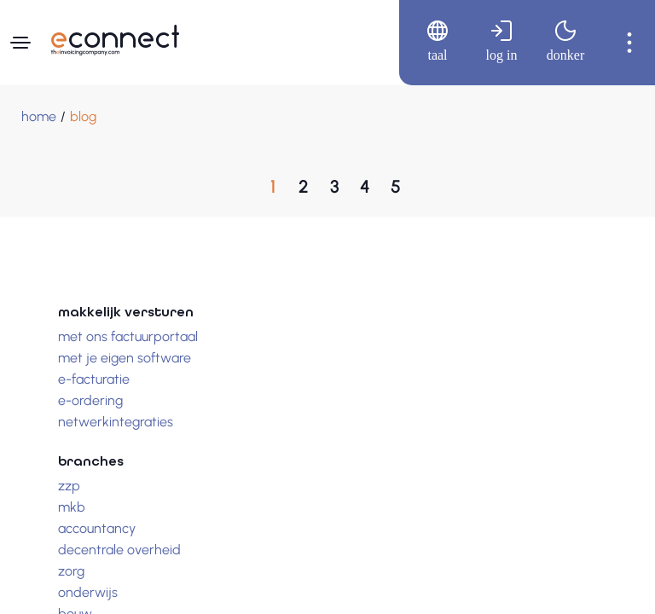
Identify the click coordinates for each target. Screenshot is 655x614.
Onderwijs (88, 592)
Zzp (69, 486)
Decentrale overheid (119, 550)
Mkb (71, 507)
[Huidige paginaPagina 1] (273, 187)
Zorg (71, 571)
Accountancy (97, 528)
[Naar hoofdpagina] (115, 40)
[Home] (38, 117)
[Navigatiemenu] (20, 42)
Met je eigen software (124, 358)
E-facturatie (94, 379)
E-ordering (90, 400)
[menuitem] (431, 42)
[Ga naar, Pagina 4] (365, 187)
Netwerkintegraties (115, 422)
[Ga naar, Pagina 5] (395, 187)
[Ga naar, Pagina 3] (334, 187)
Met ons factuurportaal (128, 336)
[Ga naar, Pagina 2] (303, 187)
